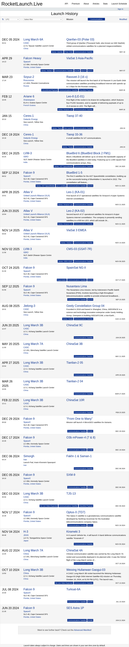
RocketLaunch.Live (22, 4)
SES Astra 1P (75, 608)
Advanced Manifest (82, 630)
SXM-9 (70, 474)
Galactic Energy (30, 119)
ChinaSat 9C (74, 325)
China (25, 49)
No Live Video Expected (48, 506)
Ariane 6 (28, 96)
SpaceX (26, 62)
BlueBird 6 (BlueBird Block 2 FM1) (88, 153)
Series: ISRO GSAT (65, 261)
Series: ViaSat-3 (47, 71)
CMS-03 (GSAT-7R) (79, 249)
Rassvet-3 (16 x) (77, 76)
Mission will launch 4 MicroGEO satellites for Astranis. (89, 422)
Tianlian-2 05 (74, 362)
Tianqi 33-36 (74, 134)
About (86, 4)
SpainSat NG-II (76, 267)
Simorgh (28, 456)
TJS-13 (71, 493)
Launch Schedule (119, 4)
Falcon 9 (29, 172)
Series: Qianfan (57, 52)
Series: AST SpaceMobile (63, 166)
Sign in (120, 9)
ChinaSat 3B (74, 343)
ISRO (25, 157)
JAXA (25, 535)
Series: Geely (68, 319)
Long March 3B (33, 325)
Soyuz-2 (28, 76)
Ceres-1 (28, 115)
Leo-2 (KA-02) (75, 210)
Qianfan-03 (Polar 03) (80, 39)
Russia (26, 86)
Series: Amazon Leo (65, 110)
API (66, 4)
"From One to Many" (79, 418)
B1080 (90, 620)
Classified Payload (86, 90)
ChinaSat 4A (74, 550)
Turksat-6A (73, 589)
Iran (25, 460)
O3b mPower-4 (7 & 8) (80, 437)
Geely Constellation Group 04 (85, 305)
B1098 (77, 71)
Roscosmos (28, 80)
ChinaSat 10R (75, 400)
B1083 (90, 431)
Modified (123, 19)
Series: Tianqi (57, 128)
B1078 (90, 186)
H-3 (25, 531)
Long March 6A (33, 39)
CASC (26, 43)
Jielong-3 (29, 305)
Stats (105, 4)
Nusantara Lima (76, 286)
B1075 (83, 71)
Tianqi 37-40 (74, 115)
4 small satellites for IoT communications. (83, 138)
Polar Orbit (68, 52)
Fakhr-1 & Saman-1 (79, 456)
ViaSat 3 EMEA (76, 230)
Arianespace (29, 100)
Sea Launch (68, 128)
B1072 (90, 71)
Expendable (61, 280)
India (25, 162)
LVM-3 (27, 153)
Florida (26, 67)
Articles (96, 4)
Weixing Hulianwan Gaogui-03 (85, 569)
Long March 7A (33, 343)
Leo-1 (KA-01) (75, 192)
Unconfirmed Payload (49, 90)
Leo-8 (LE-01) (75, 96)
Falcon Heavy (32, 58)
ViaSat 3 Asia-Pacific (79, 58)
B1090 (90, 450)
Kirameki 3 (73, 531)
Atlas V (28, 192)
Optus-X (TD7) (75, 512)
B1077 (90, 525)
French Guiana (29, 105)
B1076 (90, 280)
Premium (76, 4)
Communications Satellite (83, 52)
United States (35, 67)
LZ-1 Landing (61, 186)
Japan (25, 541)
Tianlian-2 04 (74, 381)
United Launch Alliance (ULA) (36, 196)
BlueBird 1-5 (74, 172)
